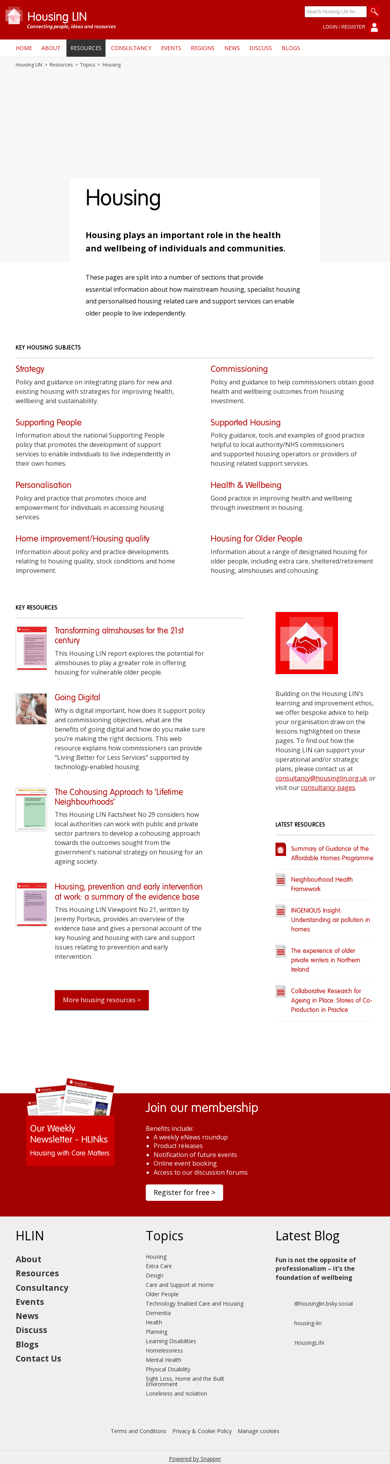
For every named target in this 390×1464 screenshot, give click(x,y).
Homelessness (164, 1350)
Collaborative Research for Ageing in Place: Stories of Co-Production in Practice (331, 1001)
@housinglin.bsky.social (314, 1303)
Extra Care (159, 1266)
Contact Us (38, 1358)
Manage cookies (258, 1431)
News (232, 48)
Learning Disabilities (171, 1341)
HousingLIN (300, 1342)
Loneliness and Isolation (176, 1393)
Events (171, 48)
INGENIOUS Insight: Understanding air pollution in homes (330, 920)
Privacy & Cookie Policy (202, 1431)
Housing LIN (29, 65)
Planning (156, 1331)
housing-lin (299, 1323)
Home (24, 48)
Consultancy (131, 48)
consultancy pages (328, 787)
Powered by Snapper (195, 1458)
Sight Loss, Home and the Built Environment (185, 1381)
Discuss (260, 48)
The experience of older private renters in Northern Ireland (325, 960)
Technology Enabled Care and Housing (194, 1303)
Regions (203, 48)
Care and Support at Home (180, 1284)
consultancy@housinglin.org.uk (321, 778)
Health (154, 1322)
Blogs (291, 48)
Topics (87, 65)
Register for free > (184, 1192)
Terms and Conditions (138, 1431)
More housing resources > (102, 1000)
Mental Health (163, 1360)
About (51, 48)
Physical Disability (168, 1369)
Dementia (158, 1313)
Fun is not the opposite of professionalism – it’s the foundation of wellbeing (316, 1269)
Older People (162, 1294)
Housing (156, 1256)
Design (154, 1275)
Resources (86, 48)
